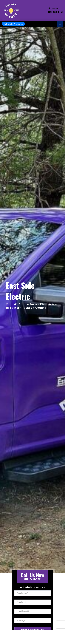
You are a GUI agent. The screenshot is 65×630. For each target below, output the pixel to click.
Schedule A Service (13, 23)
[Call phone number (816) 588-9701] (55, 10)
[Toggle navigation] (60, 24)
